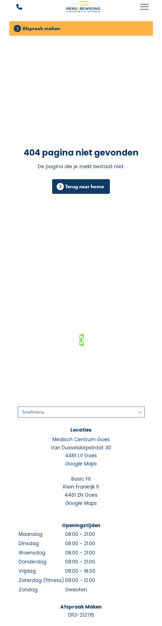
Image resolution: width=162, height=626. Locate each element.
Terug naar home (84, 186)
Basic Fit (81, 491)
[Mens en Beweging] (83, 7)
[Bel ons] (15, 7)
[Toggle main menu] (144, 7)
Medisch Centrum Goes (81, 452)
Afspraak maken (41, 28)
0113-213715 (81, 615)
